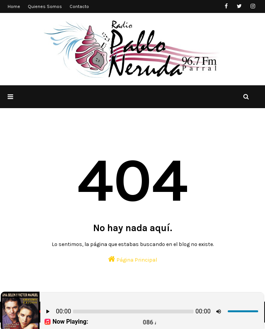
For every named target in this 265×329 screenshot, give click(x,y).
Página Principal (132, 259)
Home (14, 6)
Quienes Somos (45, 6)
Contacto (79, 6)
